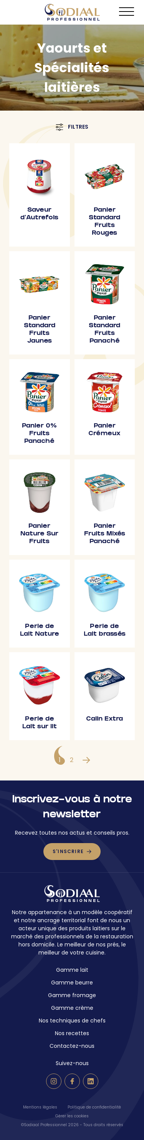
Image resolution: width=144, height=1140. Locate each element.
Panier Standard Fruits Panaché (104, 330)
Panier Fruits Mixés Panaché (104, 534)
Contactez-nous (72, 1046)
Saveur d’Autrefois (39, 214)
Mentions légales (40, 1107)
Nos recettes (72, 1033)
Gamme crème (72, 1008)
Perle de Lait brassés (105, 630)
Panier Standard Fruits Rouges (104, 222)
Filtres (72, 127)
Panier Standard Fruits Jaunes (39, 330)
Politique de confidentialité (94, 1107)
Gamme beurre (72, 982)
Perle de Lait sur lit (39, 723)
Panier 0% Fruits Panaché (39, 434)
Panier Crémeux (104, 430)
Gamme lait (72, 970)
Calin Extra (104, 719)
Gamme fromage (72, 995)
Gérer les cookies (72, 1116)
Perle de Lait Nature (39, 630)
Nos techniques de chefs (72, 1020)
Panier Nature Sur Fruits (39, 534)
